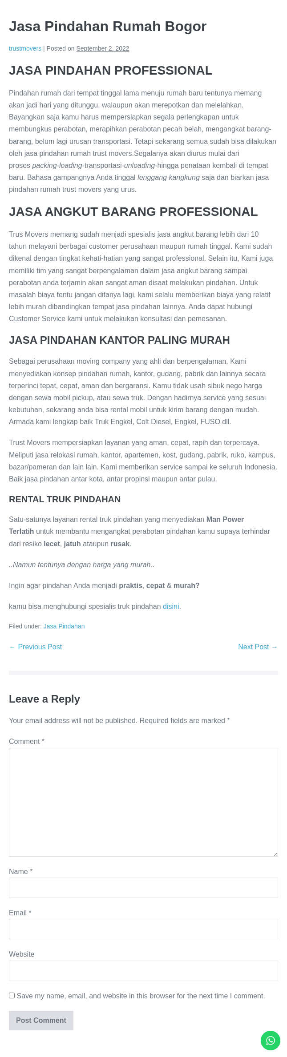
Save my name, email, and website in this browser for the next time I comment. (140, 996)
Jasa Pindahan (64, 626)
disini (171, 606)
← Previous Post (35, 647)
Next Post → (258, 647)
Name (20, 871)
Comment (26, 741)
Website (22, 954)
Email (20, 913)
